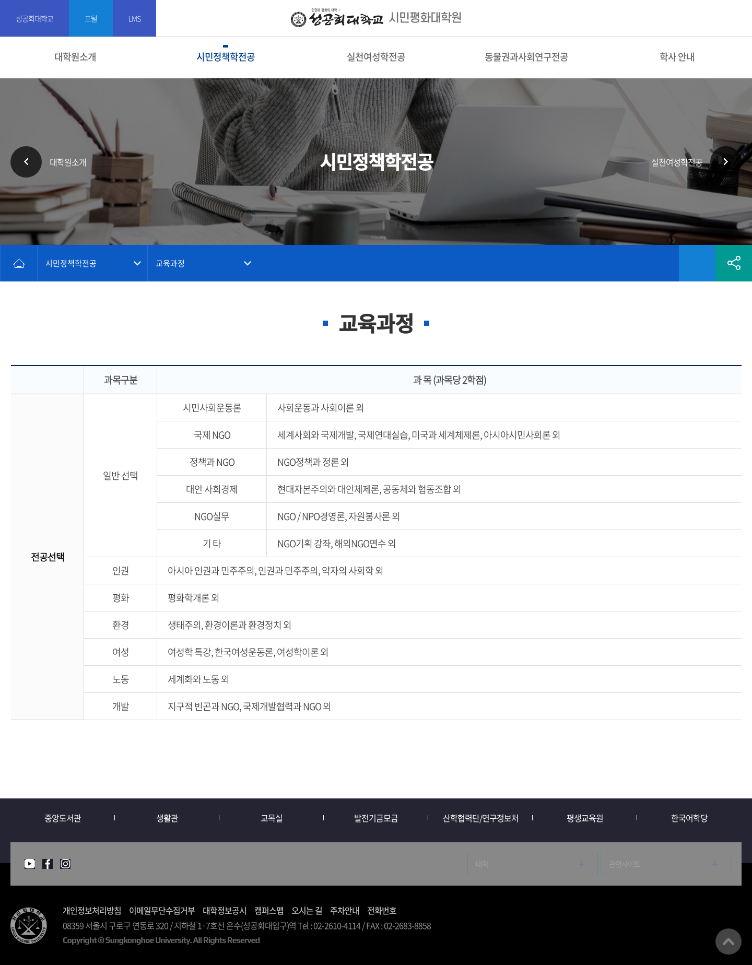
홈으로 (19, 263)
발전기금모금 (376, 817)
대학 (482, 863)
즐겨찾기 (697, 263)
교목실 (272, 817)
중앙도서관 (62, 817)
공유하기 (733, 263)
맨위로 (728, 941)
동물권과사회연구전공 (526, 57)
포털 (91, 18)
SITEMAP (737, 18)
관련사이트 (624, 863)
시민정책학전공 (225, 57)
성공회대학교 (34, 18)
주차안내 (344, 910)
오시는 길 (306, 910)
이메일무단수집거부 (162, 910)
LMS (134, 18)
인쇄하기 (660, 263)
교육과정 (170, 263)
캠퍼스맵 (269, 910)
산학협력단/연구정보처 (481, 817)
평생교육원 (585, 817)
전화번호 (381, 910)
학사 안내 (677, 57)
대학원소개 (75, 57)
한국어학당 (689, 817)
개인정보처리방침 (92, 910)
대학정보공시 (224, 910)
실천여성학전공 (376, 57)
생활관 (167, 817)
